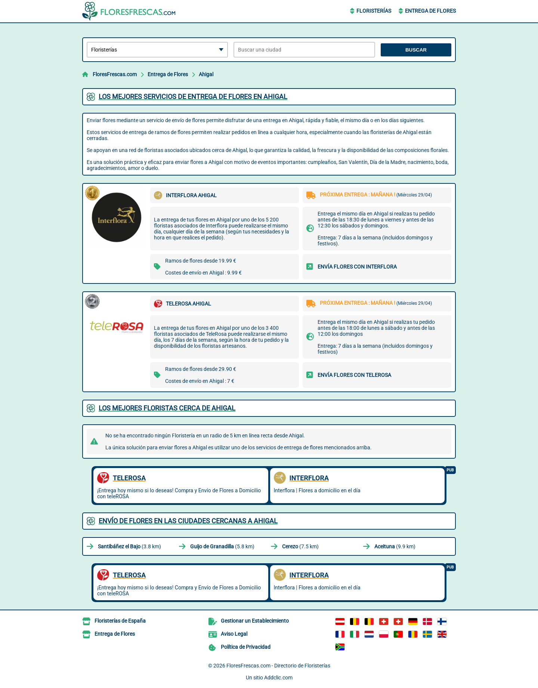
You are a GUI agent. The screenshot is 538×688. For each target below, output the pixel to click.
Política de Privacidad (245, 647)
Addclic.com (278, 678)
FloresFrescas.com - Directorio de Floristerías (278, 666)
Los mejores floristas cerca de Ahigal (167, 408)
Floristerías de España (120, 621)
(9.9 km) (394, 546)
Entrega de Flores (430, 11)
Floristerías (373, 11)
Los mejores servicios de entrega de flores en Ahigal (193, 96)
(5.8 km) (222, 546)
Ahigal (206, 74)
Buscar (416, 50)
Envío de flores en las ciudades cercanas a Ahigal (188, 521)
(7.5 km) (300, 546)
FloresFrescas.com (115, 74)
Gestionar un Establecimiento (255, 621)
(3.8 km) (129, 546)
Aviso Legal (234, 634)
